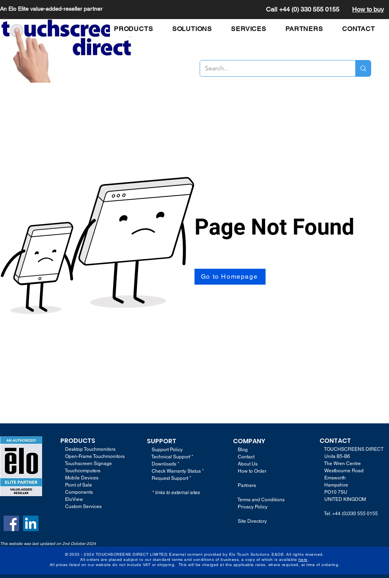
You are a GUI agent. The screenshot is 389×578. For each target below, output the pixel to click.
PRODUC (73, 440)
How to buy (368, 9)
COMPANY (249, 441)
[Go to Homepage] (230, 277)
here (303, 559)
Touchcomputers (82, 470)
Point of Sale (78, 485)
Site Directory (252, 521)
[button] (137, 29)
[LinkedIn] (31, 523)
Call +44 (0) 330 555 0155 (302, 9)
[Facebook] (11, 523)
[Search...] (272, 68)
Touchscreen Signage (86, 463)
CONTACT (335, 440)
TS (91, 440)
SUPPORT (161, 441)
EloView (74, 499)
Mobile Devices (81, 478)
